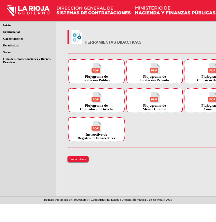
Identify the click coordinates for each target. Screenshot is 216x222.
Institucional (11, 31)
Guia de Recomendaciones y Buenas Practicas (27, 60)
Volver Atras (78, 159)
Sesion (7, 52)
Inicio (7, 25)
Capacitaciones (13, 38)
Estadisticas (11, 45)
